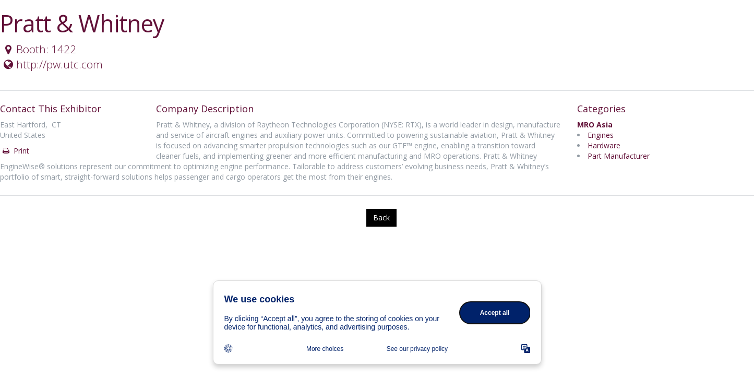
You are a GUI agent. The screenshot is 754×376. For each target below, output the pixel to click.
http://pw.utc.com (52, 64)
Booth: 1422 (38, 49)
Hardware (604, 145)
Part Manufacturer (619, 156)
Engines (601, 135)
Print (15, 151)
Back (381, 217)
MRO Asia (595, 125)
